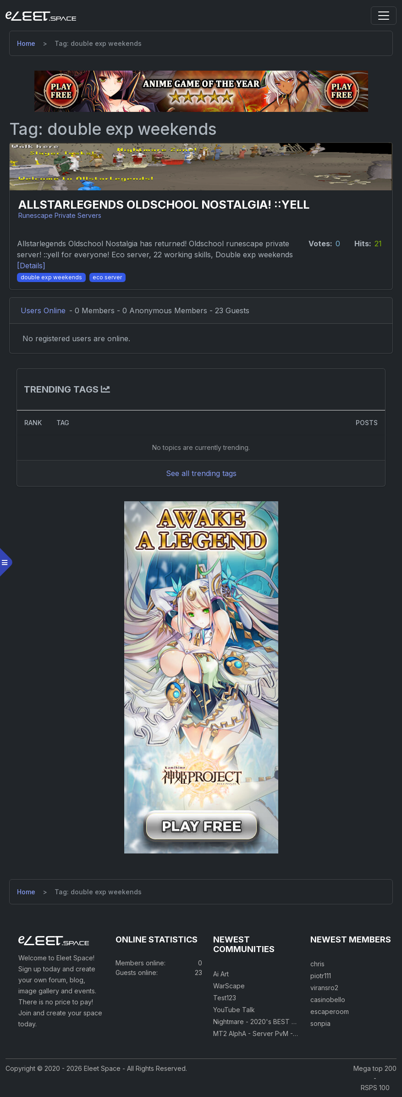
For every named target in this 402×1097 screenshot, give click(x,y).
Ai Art (221, 974)
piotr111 (320, 976)
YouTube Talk (234, 1010)
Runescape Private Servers (59, 215)
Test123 (224, 998)
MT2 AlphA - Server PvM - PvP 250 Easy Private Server (297, 1033)
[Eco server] (107, 276)
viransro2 (324, 988)
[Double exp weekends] (51, 276)
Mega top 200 (374, 1068)
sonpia (320, 1023)
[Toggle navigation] (383, 15)
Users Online (43, 310)
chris (317, 964)
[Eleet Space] (41, 15)
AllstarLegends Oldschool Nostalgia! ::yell (163, 205)
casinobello (327, 999)
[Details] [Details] (31, 265)
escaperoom (329, 1011)
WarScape (229, 986)
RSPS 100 (375, 1087)
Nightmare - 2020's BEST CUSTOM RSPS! (276, 1021)
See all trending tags (201, 473)
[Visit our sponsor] (201, 90)
